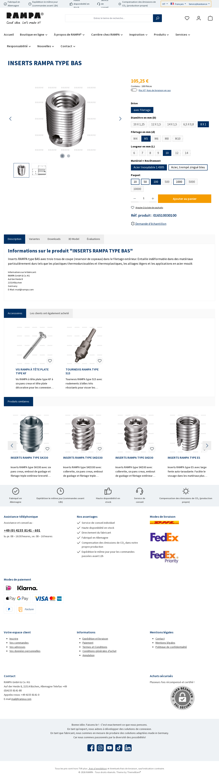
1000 (179, 182)
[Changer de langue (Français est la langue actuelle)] (178, 4)
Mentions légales (165, 642)
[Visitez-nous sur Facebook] (91, 747)
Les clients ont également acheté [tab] (49, 313)
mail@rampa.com (21, 699)
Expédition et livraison (95, 638)
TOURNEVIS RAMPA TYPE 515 (82, 371)
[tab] (14, 239)
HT (164, 4)
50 (145, 182)
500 (168, 182)
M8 (168, 139)
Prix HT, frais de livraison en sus (155, 90)
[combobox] (109, 18)
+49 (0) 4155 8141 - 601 (22, 530)
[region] (65, 127)
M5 (146, 138)
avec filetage (142, 110)
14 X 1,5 (173, 124)
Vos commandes (19, 642)
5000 (193, 182)
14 (188, 153)
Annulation (88, 655)
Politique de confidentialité (171, 647)
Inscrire (13, 638)
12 (178, 153)
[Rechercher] (157, 18)
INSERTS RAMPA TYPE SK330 (29, 457)
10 (167, 153)
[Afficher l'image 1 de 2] (62, 155)
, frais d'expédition (97, 768)
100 (156, 182)
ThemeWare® (134, 772)
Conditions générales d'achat (99, 651)
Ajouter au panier (185, 199)
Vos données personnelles (24, 651)
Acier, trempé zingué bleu (188, 167)
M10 (179, 139)
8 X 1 (203, 124)
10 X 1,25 (140, 124)
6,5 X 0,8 (189, 124)
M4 (136, 139)
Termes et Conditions (94, 647)
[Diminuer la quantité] (134, 198)
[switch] (134, 90)
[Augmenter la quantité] (153, 198)
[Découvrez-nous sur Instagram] (100, 747)
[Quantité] (143, 198)
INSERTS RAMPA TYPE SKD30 (134, 457)
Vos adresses (17, 647)
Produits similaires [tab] (18, 401)
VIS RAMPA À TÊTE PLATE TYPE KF (32, 371)
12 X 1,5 (157, 124)
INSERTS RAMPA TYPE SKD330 (82, 457)
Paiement (87, 642)
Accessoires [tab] (15, 313)
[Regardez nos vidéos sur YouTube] (109, 747)
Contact (160, 638)
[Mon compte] (199, 18)
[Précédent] (11, 118)
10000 (138, 189)
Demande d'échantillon (148, 224)
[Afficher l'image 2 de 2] (68, 155)
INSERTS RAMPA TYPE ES (184, 457)
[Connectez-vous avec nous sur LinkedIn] (128, 747)
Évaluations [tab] (93, 239)
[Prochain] (120, 118)
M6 (158, 139)
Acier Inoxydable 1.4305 (149, 167)
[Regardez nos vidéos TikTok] (118, 747)
